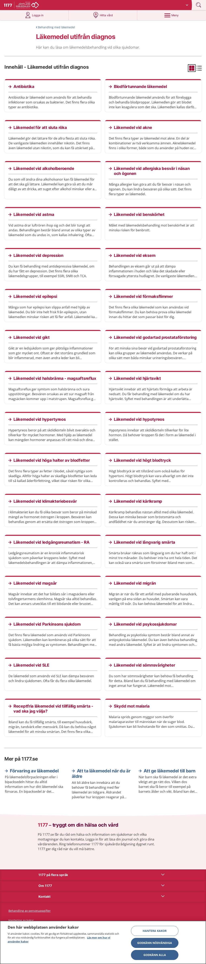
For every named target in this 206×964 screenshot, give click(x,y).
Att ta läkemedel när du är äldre (101, 773)
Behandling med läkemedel (56, 27)
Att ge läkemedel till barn (170, 770)
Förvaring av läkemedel (34, 770)
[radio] (191, 68)
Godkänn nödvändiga (154, 944)
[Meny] (171, 15)
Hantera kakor (155, 932)
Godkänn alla (154, 956)
